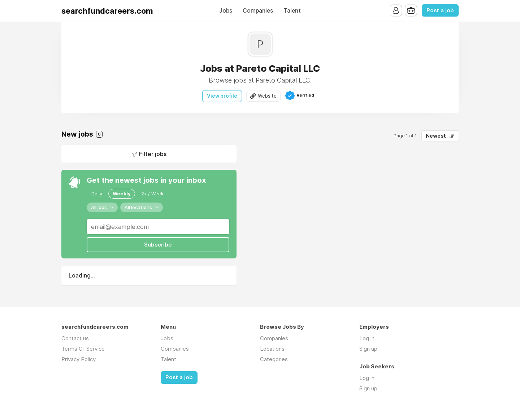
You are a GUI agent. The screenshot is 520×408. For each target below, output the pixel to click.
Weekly (122, 193)
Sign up (368, 348)
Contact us (75, 338)
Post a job (440, 10)
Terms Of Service (83, 348)
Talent (292, 10)
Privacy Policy (78, 359)
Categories (274, 359)
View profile (222, 96)
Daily (96, 193)
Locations (272, 348)
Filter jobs (152, 154)
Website (267, 96)
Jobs (225, 10)
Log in (366, 338)
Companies (258, 10)
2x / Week (152, 193)
